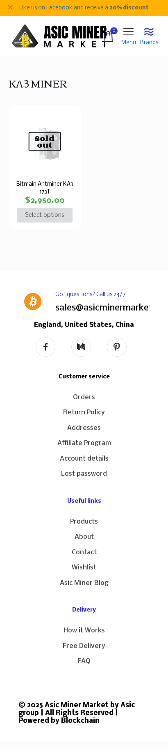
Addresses (84, 428)
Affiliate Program (84, 443)
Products (84, 521)
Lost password (84, 473)
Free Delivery (84, 646)
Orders (84, 397)
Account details (84, 458)
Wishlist (84, 567)
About (84, 536)
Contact (84, 552)
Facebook (59, 8)
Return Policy (84, 412)
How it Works (84, 630)
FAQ (84, 661)
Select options (44, 215)
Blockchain (80, 721)
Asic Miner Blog (84, 583)
